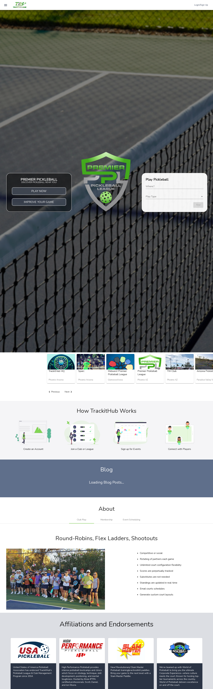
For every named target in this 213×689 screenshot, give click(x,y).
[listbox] (174, 196)
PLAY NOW (38, 191)
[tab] (81, 519)
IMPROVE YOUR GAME (39, 202)
